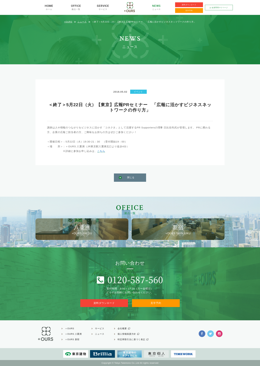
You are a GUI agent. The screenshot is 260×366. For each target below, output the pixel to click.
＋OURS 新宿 (72, 339)
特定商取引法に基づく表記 (131, 339)
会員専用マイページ (220, 7)
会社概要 (122, 328)
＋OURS (69, 328)
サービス (103, 9)
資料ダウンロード (189, 5)
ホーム (49, 9)
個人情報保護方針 (127, 334)
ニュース (156, 9)
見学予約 (189, 10)
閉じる (131, 177)
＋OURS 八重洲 (73, 334)
